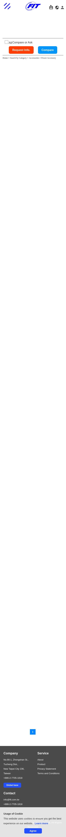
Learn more (41, 823)
